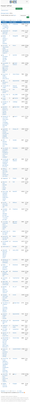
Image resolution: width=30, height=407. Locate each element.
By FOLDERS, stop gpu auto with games (5, 58)
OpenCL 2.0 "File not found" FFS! (5, 334)
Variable (15, 140)
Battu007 (15, 191)
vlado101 (15, 168)
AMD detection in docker (5, 82)
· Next (20, 20)
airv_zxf (14, 286)
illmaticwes (15, 264)
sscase (14, 294)
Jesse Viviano (16, 74)
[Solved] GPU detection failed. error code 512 (5, 289)
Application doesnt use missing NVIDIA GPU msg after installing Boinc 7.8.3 (6, 133)
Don (14, 89)
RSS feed (22, 392)
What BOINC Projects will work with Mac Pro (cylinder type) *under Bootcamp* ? (6, 342)
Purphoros (15, 209)
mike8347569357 (17, 349)
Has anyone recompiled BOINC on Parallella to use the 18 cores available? (5, 153)
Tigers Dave (16, 106)
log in (14, 15)
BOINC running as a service (5, 91)
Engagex (15, 383)
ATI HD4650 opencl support (5, 243)
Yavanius (16, 98)
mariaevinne (15, 329)
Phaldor (14, 178)
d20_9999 (15, 94)
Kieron (14, 45)
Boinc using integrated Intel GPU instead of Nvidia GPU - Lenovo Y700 (6, 196)
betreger (15, 246)
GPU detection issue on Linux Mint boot (5, 143)
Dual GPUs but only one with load (5, 238)
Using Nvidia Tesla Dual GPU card (5, 32)
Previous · (3, 20)
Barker (14, 236)
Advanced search (4, 10)
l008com (15, 202)
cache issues (6, 246)
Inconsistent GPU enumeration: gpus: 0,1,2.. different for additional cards (6, 68)
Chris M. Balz (16, 338)
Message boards (5, 13)
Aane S (15, 116)
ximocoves (15, 241)
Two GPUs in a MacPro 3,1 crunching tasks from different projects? (6, 307)
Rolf (14, 182)
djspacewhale (16, 80)
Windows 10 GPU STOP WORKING (5, 261)
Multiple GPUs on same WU (5, 385)
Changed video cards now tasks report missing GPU (6, 297)
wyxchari (15, 55)
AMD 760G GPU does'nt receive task (6, 283)
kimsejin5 (15, 30)
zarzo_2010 (15, 250)
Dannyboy (15, 148)
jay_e (15, 374)
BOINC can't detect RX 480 (5, 322)
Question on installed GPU (5, 103)
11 (17, 20)
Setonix (14, 332)
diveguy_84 (15, 129)
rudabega (15, 101)
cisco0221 (15, 259)
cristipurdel (15, 24)
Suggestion (5, 178)
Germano (15, 358)
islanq (14, 231)
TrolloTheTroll (16, 278)
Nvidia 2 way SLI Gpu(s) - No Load (6, 233)
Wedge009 (15, 36)
